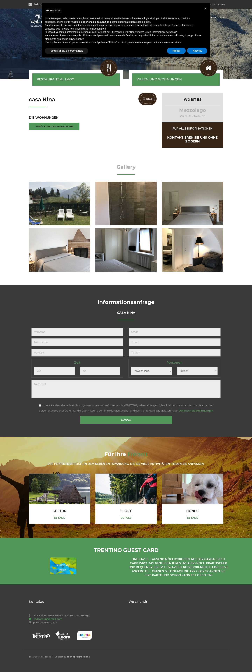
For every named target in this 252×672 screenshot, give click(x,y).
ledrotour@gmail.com (45, 619)
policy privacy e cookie (40, 656)
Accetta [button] (197, 50)
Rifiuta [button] (176, 50)
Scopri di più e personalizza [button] (66, 50)
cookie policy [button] (143, 21)
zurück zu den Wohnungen (54, 126)
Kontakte (217, 17)
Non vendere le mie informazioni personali (153, 32)
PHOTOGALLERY (217, 4)
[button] (205, 8)
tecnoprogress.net (78, 656)
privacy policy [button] (76, 39)
